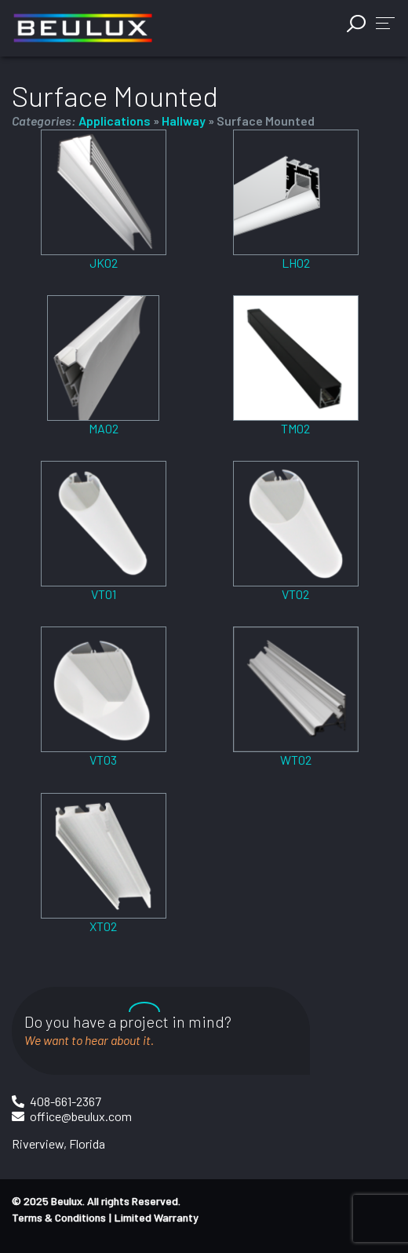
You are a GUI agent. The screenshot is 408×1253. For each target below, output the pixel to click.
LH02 (296, 262)
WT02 (295, 759)
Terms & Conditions (59, 1217)
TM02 (295, 428)
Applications (114, 120)
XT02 (103, 926)
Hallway (184, 120)
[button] (385, 22)
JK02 (103, 262)
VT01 (103, 593)
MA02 (103, 428)
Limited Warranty (157, 1217)
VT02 (295, 593)
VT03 (103, 759)
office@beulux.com (81, 1116)
